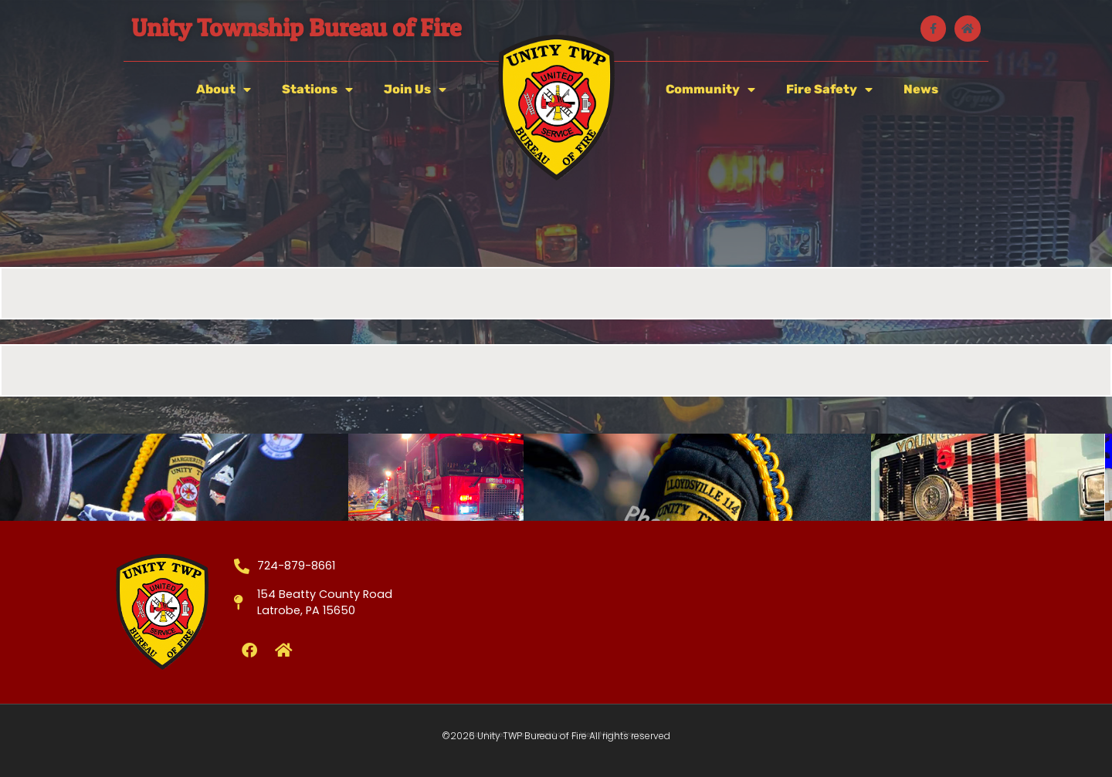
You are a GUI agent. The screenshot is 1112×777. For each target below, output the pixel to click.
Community (710, 89)
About (223, 89)
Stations (317, 89)
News (921, 89)
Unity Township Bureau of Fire (296, 27)
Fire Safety (829, 89)
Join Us (415, 89)
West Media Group (611, 734)
